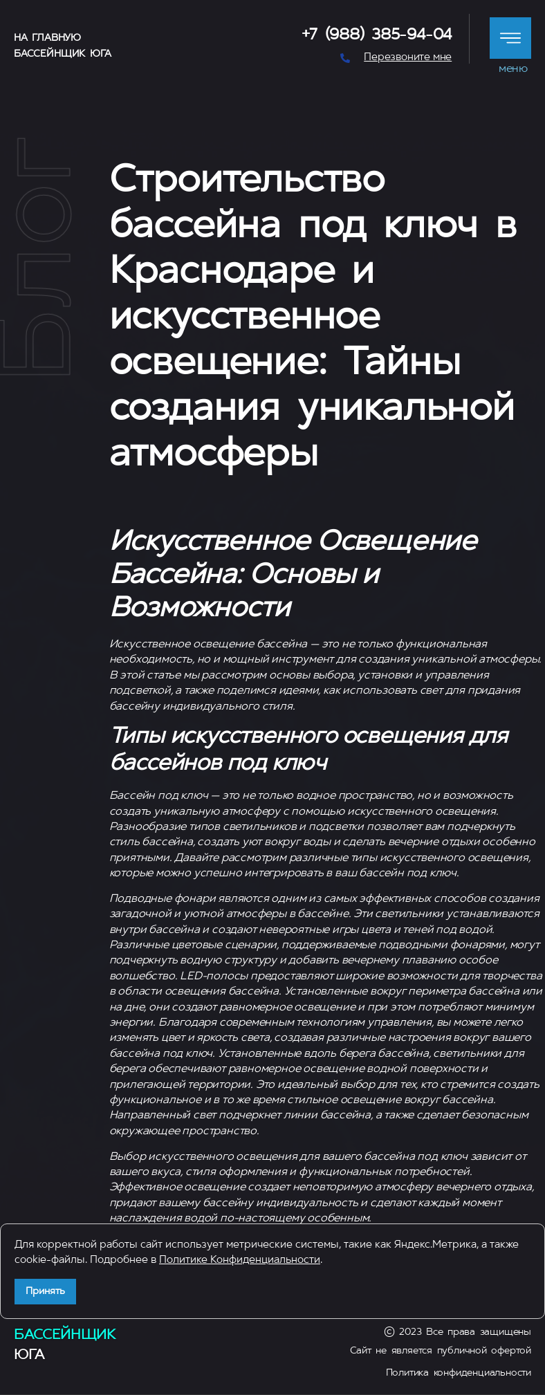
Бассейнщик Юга (62, 54)
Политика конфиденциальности (458, 1373)
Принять (45, 1291)
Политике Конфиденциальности (239, 1260)
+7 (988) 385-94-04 (377, 36)
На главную (47, 38)
